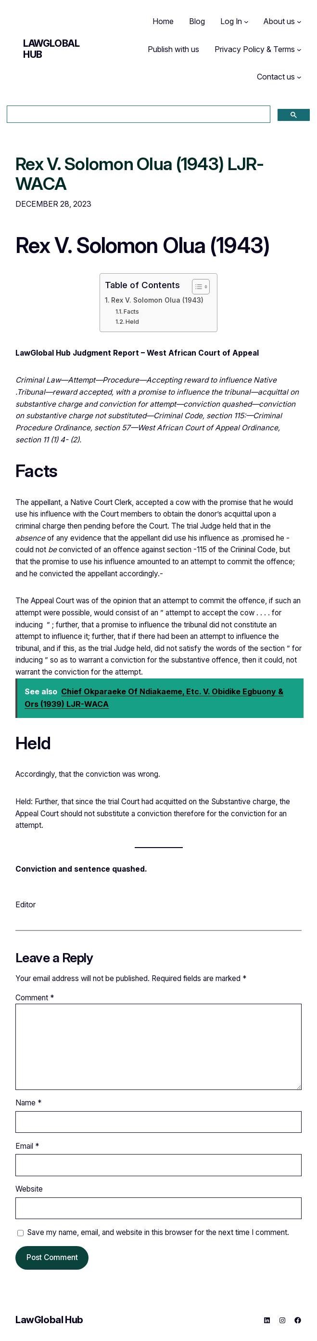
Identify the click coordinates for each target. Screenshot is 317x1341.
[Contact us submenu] (299, 77)
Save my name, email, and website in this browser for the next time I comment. (158, 1232)
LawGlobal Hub (51, 49)
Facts (131, 311)
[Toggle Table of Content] (196, 287)
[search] (138, 114)
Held (132, 321)
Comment (34, 997)
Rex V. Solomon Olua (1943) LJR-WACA (139, 174)
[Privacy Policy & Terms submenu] (299, 49)
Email (27, 1146)
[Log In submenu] (246, 21)
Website (29, 1189)
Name (28, 1102)
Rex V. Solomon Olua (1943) (157, 300)
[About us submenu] (299, 21)
